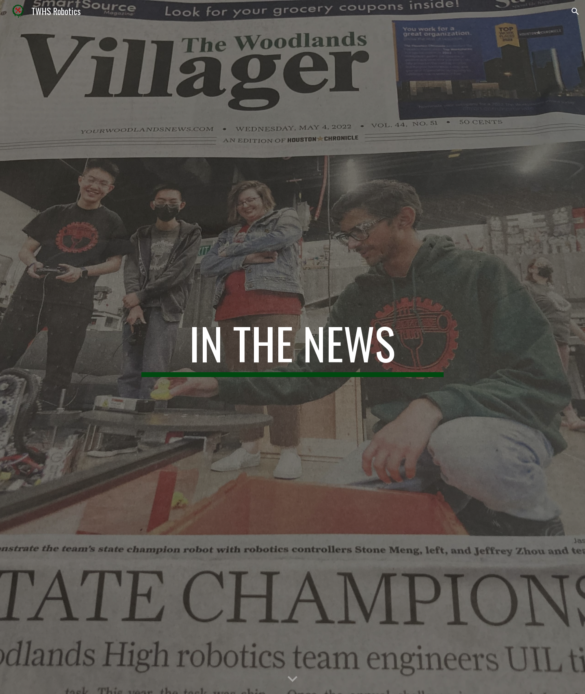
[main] (292, 347)
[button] (575, 11)
